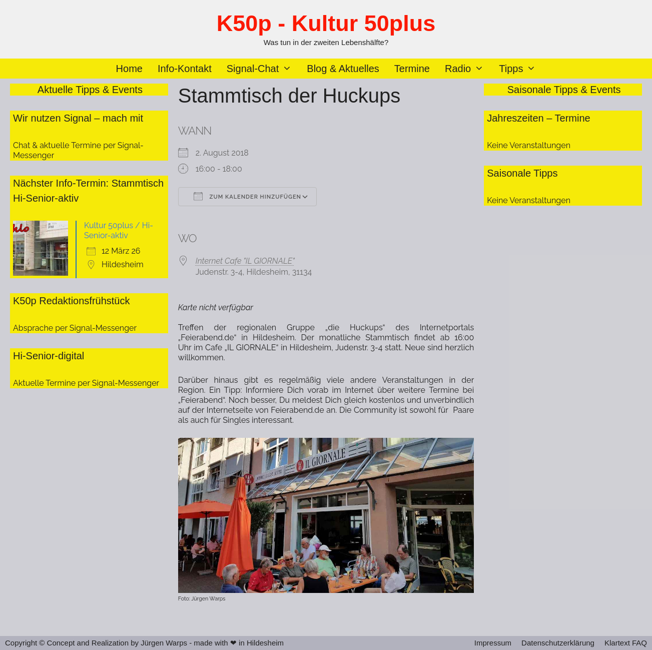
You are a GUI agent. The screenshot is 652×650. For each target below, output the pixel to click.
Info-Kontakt (185, 68)
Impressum (492, 642)
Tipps (521, 69)
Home (129, 68)
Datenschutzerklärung (557, 642)
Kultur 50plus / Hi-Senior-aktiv (118, 230)
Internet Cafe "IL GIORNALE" (245, 261)
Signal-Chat (263, 69)
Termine (412, 68)
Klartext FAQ (625, 642)
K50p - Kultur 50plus (326, 23)
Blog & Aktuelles (343, 68)
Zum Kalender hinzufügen (247, 196)
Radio (468, 69)
